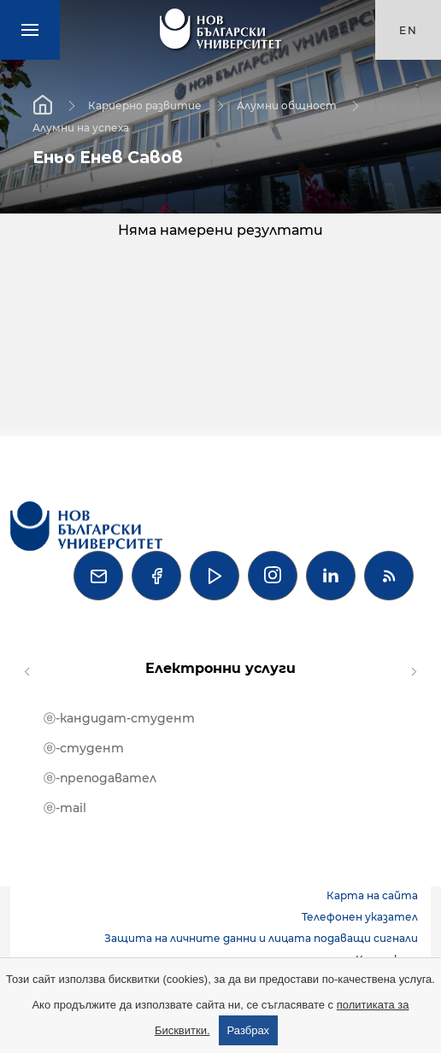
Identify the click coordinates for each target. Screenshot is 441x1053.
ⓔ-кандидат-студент (119, 718)
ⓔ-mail (65, 808)
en (408, 30)
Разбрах (248, 1030)
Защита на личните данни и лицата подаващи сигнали (261, 938)
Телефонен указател (360, 916)
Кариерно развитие (145, 104)
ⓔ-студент (84, 748)
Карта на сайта (372, 895)
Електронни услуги (220, 668)
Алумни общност (287, 104)
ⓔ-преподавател (100, 778)
